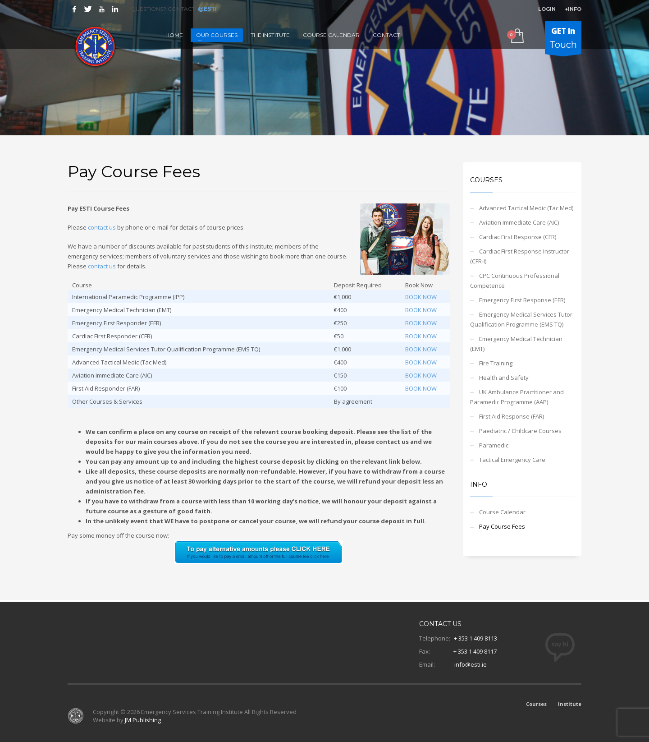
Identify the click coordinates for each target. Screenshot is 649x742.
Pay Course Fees (502, 526)
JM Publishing (143, 720)
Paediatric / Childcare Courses (520, 431)
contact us (102, 227)
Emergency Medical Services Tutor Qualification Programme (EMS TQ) (521, 319)
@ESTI (207, 8)
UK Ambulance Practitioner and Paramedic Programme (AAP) (517, 397)
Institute (569, 704)
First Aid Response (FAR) (511, 416)
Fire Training (495, 363)
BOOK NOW (421, 297)
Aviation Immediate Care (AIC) (519, 222)
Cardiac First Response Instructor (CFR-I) (519, 256)
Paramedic (493, 445)
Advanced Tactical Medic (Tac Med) (526, 208)
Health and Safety (504, 377)
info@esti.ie (470, 664)
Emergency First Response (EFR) (522, 300)
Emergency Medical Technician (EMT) (516, 344)
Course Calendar (502, 512)
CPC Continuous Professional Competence (514, 281)
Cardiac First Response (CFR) (517, 237)
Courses (536, 704)
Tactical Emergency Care (512, 460)
